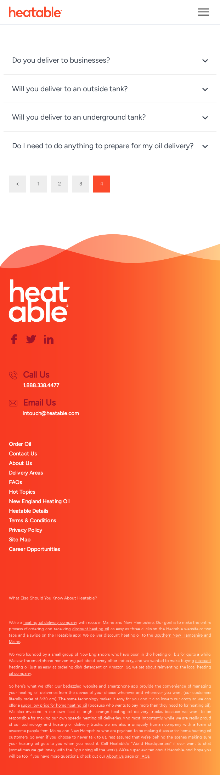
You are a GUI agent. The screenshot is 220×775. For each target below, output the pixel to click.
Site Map (19, 539)
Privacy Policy (25, 530)
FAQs (15, 482)
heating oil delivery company (50, 622)
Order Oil (20, 444)
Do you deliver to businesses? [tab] (61, 60)
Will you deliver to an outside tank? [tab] (70, 88)
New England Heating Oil (39, 501)
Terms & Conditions (32, 520)
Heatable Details (29, 511)
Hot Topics (22, 492)
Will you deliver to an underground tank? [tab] (79, 117)
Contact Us (23, 453)
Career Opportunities (34, 549)
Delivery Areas (26, 473)
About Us (20, 463)
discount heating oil (90, 628)
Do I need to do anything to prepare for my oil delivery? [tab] (103, 145)
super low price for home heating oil (54, 705)
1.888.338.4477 (41, 385)
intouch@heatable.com (51, 413)
